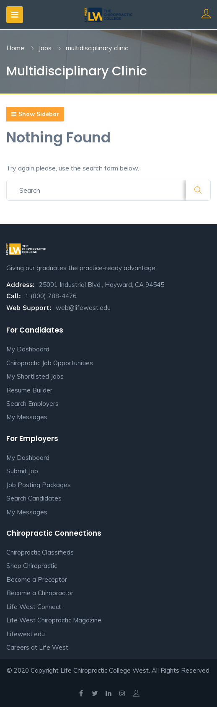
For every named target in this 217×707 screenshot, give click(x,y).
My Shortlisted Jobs (35, 376)
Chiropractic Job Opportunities (49, 363)
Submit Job (22, 471)
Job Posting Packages (38, 485)
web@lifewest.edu (83, 308)
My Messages (26, 417)
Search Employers (32, 404)
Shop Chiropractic (31, 566)
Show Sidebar (35, 114)
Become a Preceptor (36, 579)
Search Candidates (34, 498)
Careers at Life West (37, 647)
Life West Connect (33, 607)
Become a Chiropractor (39, 593)
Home (15, 48)
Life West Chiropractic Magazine (53, 620)
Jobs (45, 48)
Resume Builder (29, 390)
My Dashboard (27, 349)
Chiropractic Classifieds (40, 552)
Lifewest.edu (25, 634)
